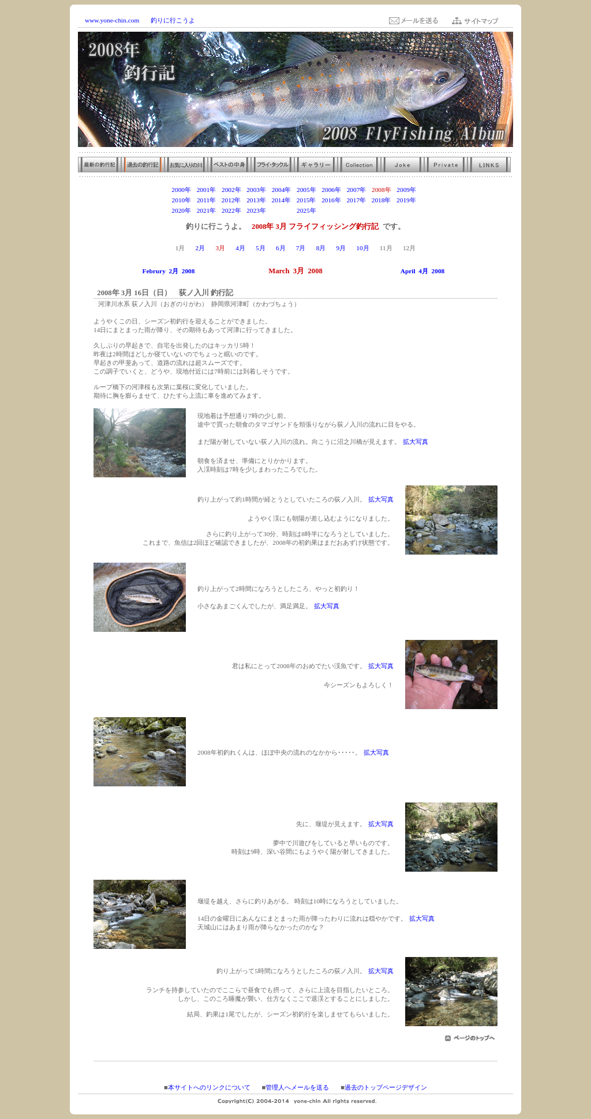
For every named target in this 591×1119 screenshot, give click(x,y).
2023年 (256, 210)
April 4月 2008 (422, 270)
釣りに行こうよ (173, 20)
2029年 (406, 210)
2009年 (406, 189)
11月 (386, 247)
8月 (321, 247)
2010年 (182, 200)
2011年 (206, 200)
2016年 (331, 200)
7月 (301, 247)
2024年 (281, 210)
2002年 (231, 189)
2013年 (256, 200)
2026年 (331, 210)
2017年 (356, 200)
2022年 (231, 210)
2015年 (306, 200)
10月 (362, 247)
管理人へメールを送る (297, 1087)
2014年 (281, 200)
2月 (200, 247)
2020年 (181, 210)
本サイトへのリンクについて (209, 1087)
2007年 (356, 189)
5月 (260, 247)
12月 (409, 247)
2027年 (356, 210)
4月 (240, 247)
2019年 (406, 200)
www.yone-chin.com (112, 20)
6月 (281, 247)
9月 (341, 247)
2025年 (306, 210)
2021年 (206, 210)
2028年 (381, 210)
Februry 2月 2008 (169, 270)
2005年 (306, 189)
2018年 (381, 200)
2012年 (231, 200)
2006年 (331, 189)
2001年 (206, 189)
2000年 (181, 189)
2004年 (281, 189)
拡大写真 (415, 441)
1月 (180, 247)
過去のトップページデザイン (386, 1087)
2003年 (256, 189)
